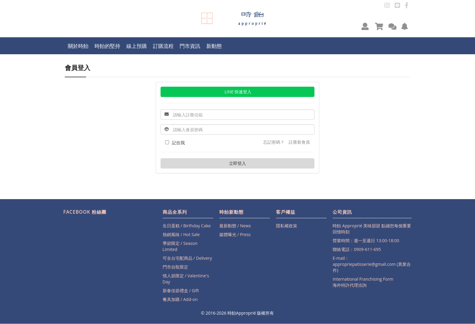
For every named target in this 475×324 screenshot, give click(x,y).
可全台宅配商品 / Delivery (187, 258)
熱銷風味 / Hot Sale (181, 234)
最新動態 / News (235, 226)
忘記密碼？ (273, 142)
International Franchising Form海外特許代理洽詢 (363, 282)
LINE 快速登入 (238, 92)
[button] (365, 26)
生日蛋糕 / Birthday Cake (187, 226)
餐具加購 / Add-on (180, 299)
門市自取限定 (175, 267)
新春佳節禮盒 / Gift (181, 290)
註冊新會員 (299, 142)
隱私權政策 (286, 226)
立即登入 (237, 163)
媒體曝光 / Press (235, 234)
